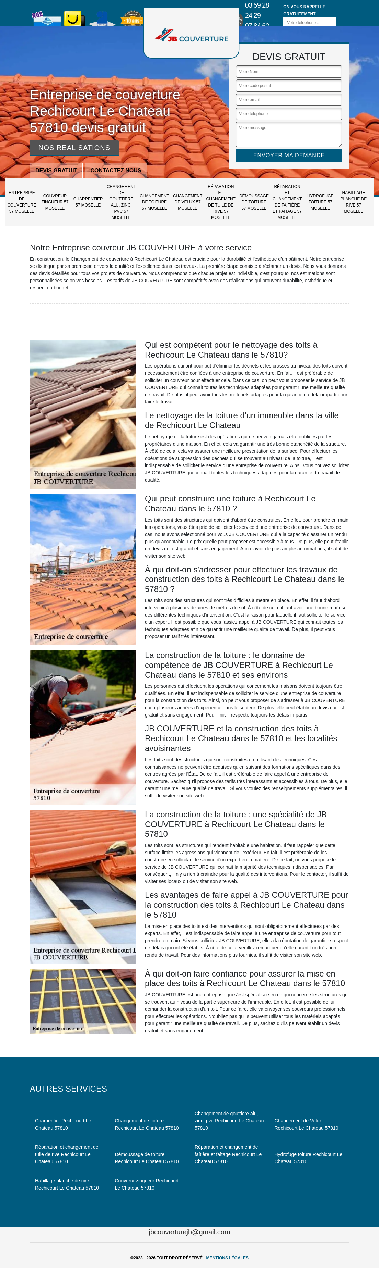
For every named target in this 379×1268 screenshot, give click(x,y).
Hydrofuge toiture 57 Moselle (320, 202)
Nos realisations (74, 147)
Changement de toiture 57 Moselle (154, 202)
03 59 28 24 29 (257, 10)
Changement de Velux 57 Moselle (187, 202)
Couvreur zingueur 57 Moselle (54, 202)
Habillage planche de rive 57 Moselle (354, 202)
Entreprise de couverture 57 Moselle (21, 202)
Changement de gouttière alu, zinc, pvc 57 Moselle (121, 202)
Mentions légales (227, 1258)
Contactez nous (115, 170)
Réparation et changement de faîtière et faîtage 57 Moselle (287, 202)
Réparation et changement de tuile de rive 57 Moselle (221, 202)
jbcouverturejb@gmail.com (189, 1232)
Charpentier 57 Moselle (88, 202)
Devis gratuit (56, 170)
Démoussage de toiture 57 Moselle (254, 202)
